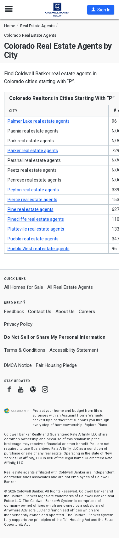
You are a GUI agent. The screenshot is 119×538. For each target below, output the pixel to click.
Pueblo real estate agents (33, 238)
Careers (87, 311)
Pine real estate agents (31, 209)
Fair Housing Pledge (56, 365)
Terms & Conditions (24, 350)
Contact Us (39, 311)
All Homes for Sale (23, 287)
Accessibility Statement (73, 350)
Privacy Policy (18, 324)
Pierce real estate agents (32, 199)
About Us (65, 311)
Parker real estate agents (33, 150)
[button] (100, 10)
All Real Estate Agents (70, 287)
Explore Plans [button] (95, 425)
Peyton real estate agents (33, 189)
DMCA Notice (18, 365)
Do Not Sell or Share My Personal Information (54, 337)
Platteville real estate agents (36, 229)
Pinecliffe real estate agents (36, 219)
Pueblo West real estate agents (39, 248)
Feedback (14, 311)
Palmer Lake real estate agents (39, 121)
